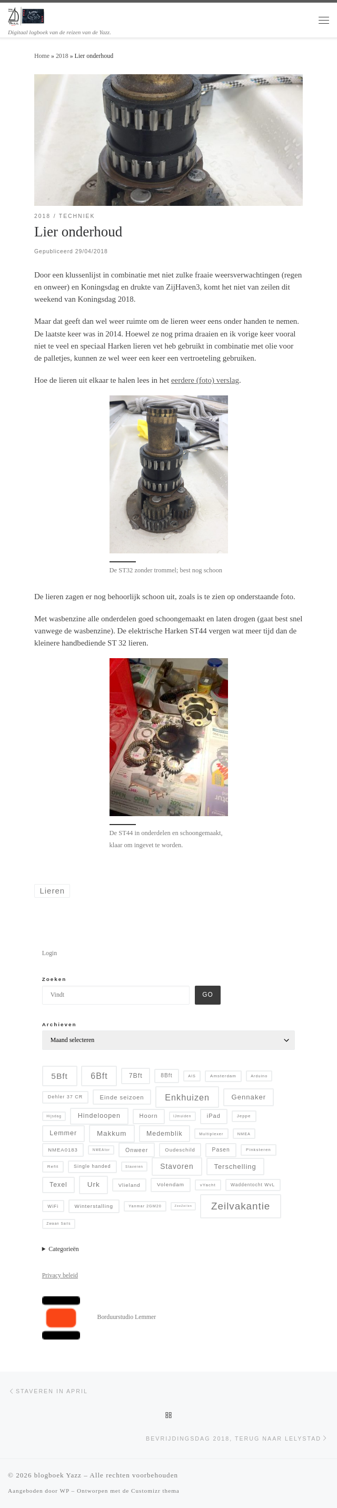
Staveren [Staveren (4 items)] (134, 1166)
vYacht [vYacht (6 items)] (208, 1185)
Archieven (59, 1024)
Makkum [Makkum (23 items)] (111, 1133)
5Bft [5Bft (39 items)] (59, 1076)
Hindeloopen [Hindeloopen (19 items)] (99, 1115)
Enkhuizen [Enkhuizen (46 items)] (187, 1097)
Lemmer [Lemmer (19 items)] (63, 1133)
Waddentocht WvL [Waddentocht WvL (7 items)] (253, 1184)
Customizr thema (155, 1490)
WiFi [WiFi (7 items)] (52, 1206)
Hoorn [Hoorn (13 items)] (149, 1116)
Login (49, 953)
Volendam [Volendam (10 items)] (170, 1184)
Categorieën (63, 1249)
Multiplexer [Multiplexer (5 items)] (211, 1134)
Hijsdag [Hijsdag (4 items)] (54, 1116)
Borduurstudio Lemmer (126, 1317)
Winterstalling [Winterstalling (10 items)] (94, 1206)
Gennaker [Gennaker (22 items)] (249, 1097)
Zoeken (54, 979)
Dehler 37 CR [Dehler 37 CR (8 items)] (65, 1096)
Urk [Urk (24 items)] (93, 1184)
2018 (62, 55)
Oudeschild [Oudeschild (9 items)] (180, 1150)
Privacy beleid (60, 1275)
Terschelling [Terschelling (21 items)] (235, 1166)
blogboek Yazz (58, 1475)
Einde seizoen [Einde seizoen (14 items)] (122, 1097)
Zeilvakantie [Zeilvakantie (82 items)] (240, 1206)
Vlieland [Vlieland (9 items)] (129, 1185)
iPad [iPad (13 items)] (214, 1116)
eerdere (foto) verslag (205, 380)
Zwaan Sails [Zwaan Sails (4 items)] (58, 1223)
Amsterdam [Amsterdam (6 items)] (223, 1076)
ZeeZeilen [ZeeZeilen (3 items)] (183, 1205)
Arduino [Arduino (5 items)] (259, 1076)
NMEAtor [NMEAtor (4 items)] (101, 1150)
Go (207, 994)
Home (41, 55)
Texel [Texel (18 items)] (58, 1184)
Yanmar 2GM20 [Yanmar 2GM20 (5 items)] (145, 1206)
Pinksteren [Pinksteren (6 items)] (258, 1149)
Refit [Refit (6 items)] (52, 1166)
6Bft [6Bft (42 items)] (99, 1076)
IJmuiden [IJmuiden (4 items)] (182, 1116)
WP (64, 1490)
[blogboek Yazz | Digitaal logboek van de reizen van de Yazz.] (26, 15)
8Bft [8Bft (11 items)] (166, 1075)
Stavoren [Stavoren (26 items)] (176, 1166)
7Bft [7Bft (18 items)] (136, 1075)
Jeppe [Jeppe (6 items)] (244, 1116)
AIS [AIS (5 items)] (192, 1076)
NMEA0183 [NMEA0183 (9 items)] (63, 1150)
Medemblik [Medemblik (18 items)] (164, 1133)
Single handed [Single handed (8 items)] (92, 1166)
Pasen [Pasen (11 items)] (221, 1150)
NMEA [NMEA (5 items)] (244, 1134)
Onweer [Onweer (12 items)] (136, 1150)
